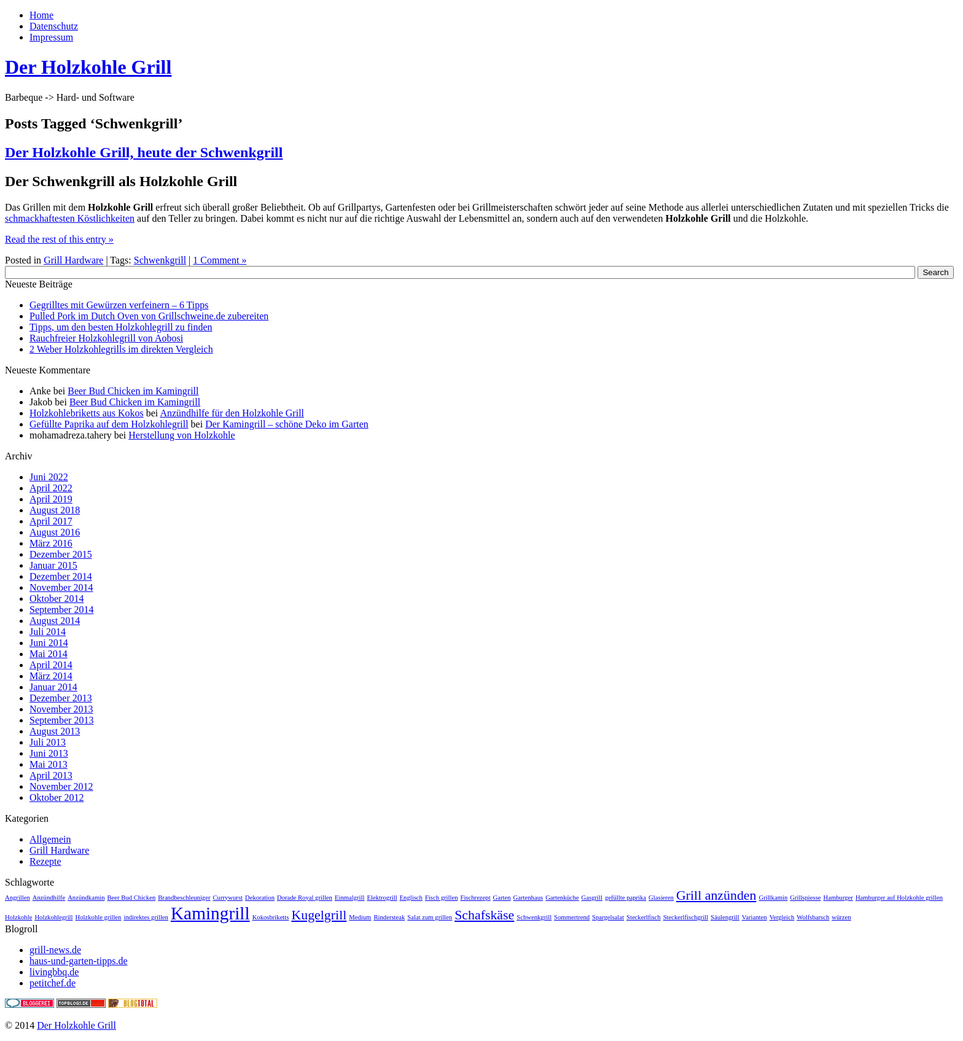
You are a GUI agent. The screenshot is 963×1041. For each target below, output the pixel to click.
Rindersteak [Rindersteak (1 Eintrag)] (389, 917)
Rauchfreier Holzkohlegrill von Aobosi (106, 338)
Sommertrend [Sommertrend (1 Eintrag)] (572, 917)
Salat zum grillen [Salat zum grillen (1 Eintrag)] (429, 917)
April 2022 (50, 488)
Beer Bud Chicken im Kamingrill (133, 391)
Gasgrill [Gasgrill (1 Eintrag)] (592, 897)
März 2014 (50, 676)
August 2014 (54, 620)
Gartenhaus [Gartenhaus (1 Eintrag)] (528, 897)
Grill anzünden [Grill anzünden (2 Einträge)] (716, 895)
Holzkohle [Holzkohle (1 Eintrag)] (18, 917)
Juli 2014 (47, 631)
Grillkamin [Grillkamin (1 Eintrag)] (772, 897)
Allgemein (50, 839)
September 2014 (61, 609)
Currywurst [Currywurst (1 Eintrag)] (227, 897)
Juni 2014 (48, 642)
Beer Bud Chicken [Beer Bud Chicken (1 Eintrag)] (131, 897)
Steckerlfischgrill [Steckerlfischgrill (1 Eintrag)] (685, 917)
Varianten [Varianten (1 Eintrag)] (754, 917)
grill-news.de (55, 950)
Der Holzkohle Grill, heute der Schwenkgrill (144, 152)
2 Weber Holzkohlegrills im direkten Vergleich (121, 349)
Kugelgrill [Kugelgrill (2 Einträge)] (318, 915)
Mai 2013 (48, 764)
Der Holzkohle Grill (88, 67)
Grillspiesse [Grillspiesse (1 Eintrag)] (805, 897)
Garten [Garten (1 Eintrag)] (502, 897)
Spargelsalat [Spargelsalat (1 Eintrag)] (608, 917)
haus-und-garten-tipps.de (78, 961)
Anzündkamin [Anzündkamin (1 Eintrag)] (86, 897)
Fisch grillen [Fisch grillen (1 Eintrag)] (441, 897)
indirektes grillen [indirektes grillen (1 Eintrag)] (145, 917)
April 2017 (50, 521)
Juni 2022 (48, 477)
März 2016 (50, 543)
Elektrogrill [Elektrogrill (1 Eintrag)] (382, 897)
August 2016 (54, 532)
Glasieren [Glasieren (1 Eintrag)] (661, 897)
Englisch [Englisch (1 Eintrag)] (411, 897)
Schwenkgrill (160, 260)
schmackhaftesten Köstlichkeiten (70, 218)
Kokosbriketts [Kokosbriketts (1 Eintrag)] (270, 917)
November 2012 (61, 786)
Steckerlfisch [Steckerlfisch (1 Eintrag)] (643, 917)
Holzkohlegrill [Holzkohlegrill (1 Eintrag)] (53, 917)
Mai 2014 (48, 654)
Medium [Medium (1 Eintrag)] (360, 917)
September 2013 (61, 720)
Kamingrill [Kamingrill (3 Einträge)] (210, 913)
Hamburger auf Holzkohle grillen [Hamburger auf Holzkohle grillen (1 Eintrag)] (899, 897)
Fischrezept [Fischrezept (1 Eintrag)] (475, 897)
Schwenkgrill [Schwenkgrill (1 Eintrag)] (534, 917)
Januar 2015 (53, 565)
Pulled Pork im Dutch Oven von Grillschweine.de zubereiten (148, 316)
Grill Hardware (73, 260)
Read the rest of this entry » (59, 239)
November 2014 (61, 587)
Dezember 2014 (60, 576)
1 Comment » (219, 260)
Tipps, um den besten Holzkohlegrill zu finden (120, 327)
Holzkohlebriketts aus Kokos (86, 413)
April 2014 (50, 665)
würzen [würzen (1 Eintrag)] (841, 917)
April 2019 (50, 499)
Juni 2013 (48, 753)
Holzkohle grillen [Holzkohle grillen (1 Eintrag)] (99, 917)
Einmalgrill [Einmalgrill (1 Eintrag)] (350, 897)
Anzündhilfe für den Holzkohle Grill (232, 413)
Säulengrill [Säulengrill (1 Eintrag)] (725, 917)
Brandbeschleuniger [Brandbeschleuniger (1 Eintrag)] (184, 897)
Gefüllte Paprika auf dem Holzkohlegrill (109, 424)
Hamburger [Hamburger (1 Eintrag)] (838, 897)
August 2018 (54, 510)
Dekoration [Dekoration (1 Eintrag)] (260, 897)
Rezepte (45, 861)
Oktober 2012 (56, 797)
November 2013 (61, 709)
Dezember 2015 (60, 554)
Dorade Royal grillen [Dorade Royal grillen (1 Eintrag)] (304, 897)
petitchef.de (52, 983)
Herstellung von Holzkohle (181, 435)
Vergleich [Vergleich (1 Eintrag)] (782, 917)
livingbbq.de (54, 972)
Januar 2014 (53, 687)
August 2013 (54, 731)
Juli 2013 (47, 742)
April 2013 (50, 775)
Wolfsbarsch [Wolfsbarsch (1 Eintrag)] (813, 917)
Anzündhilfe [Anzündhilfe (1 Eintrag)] (49, 897)
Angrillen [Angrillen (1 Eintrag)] (17, 897)
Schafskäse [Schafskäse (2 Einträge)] (484, 915)
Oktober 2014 (56, 598)
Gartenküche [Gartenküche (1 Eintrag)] (562, 897)
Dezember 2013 (60, 698)
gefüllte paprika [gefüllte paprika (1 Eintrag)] (625, 897)
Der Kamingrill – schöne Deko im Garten (286, 424)
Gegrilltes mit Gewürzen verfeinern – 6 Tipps (119, 305)
